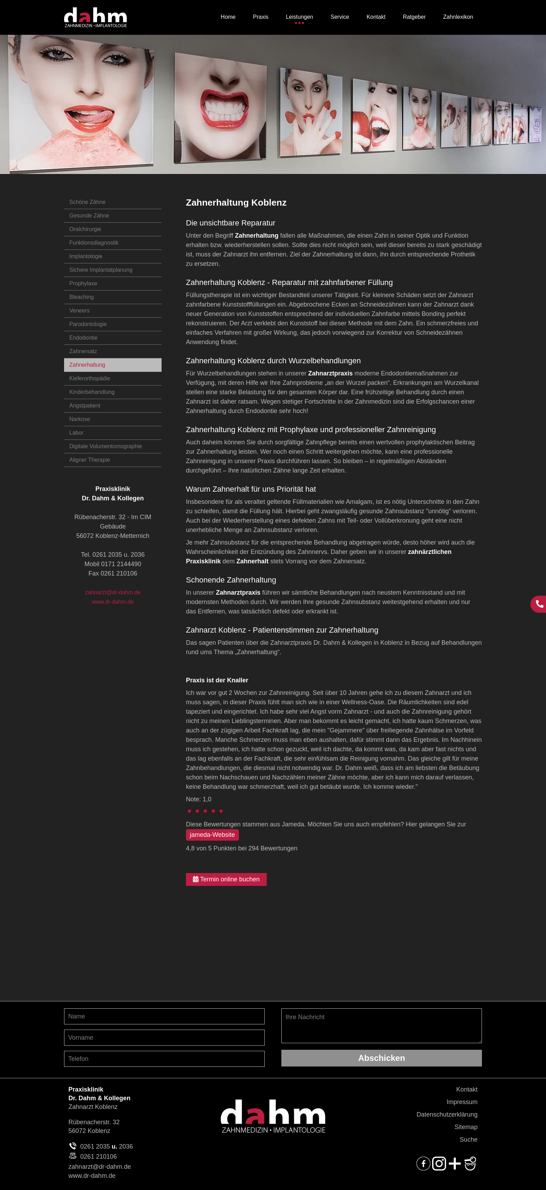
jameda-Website (212, 834)
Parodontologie (88, 324)
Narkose (79, 419)
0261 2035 (95, 1146)
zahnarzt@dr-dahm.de (112, 592)
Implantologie (85, 256)
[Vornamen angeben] (164, 1038)
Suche (468, 1139)
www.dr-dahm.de (113, 602)
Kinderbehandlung (92, 392)
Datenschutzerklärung (446, 1114)
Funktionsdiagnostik (93, 243)
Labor (76, 433)
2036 (126, 1146)
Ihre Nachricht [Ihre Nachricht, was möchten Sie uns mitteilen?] (381, 1025)
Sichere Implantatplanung (100, 270)
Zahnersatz (83, 351)
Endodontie (83, 338)
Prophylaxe (83, 283)
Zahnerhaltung (87, 365)
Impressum (461, 1101)
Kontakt (466, 1089)
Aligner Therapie (89, 460)
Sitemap (465, 1127)
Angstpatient (84, 405)
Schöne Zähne (87, 202)
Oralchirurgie (85, 229)
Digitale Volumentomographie (105, 446)
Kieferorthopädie (89, 378)
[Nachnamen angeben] (164, 1016)
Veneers (79, 311)
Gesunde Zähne (89, 216)
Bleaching (81, 297)
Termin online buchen (226, 879)
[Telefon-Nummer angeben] (164, 1059)
